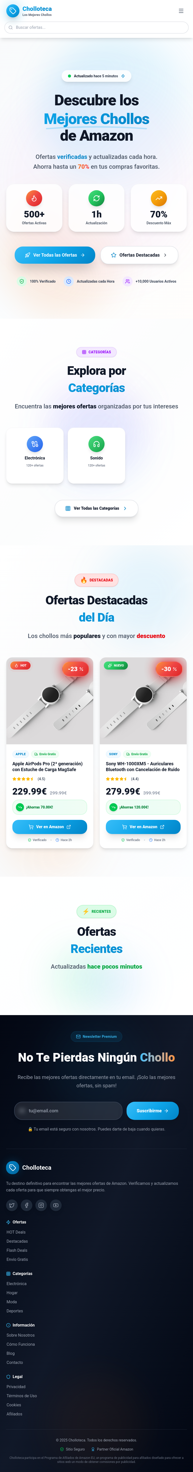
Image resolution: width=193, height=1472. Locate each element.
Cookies (13, 1405)
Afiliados (14, 1414)
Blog (10, 1353)
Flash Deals (16, 1250)
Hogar (12, 1292)
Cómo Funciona (20, 1344)
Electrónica (16, 1283)
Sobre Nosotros (20, 1335)
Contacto (14, 1362)
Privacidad (16, 1386)
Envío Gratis (17, 1259)
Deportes (14, 1311)
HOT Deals (16, 1232)
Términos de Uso (21, 1395)
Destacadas (17, 1241)
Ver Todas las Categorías (96, 508)
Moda (11, 1301)
